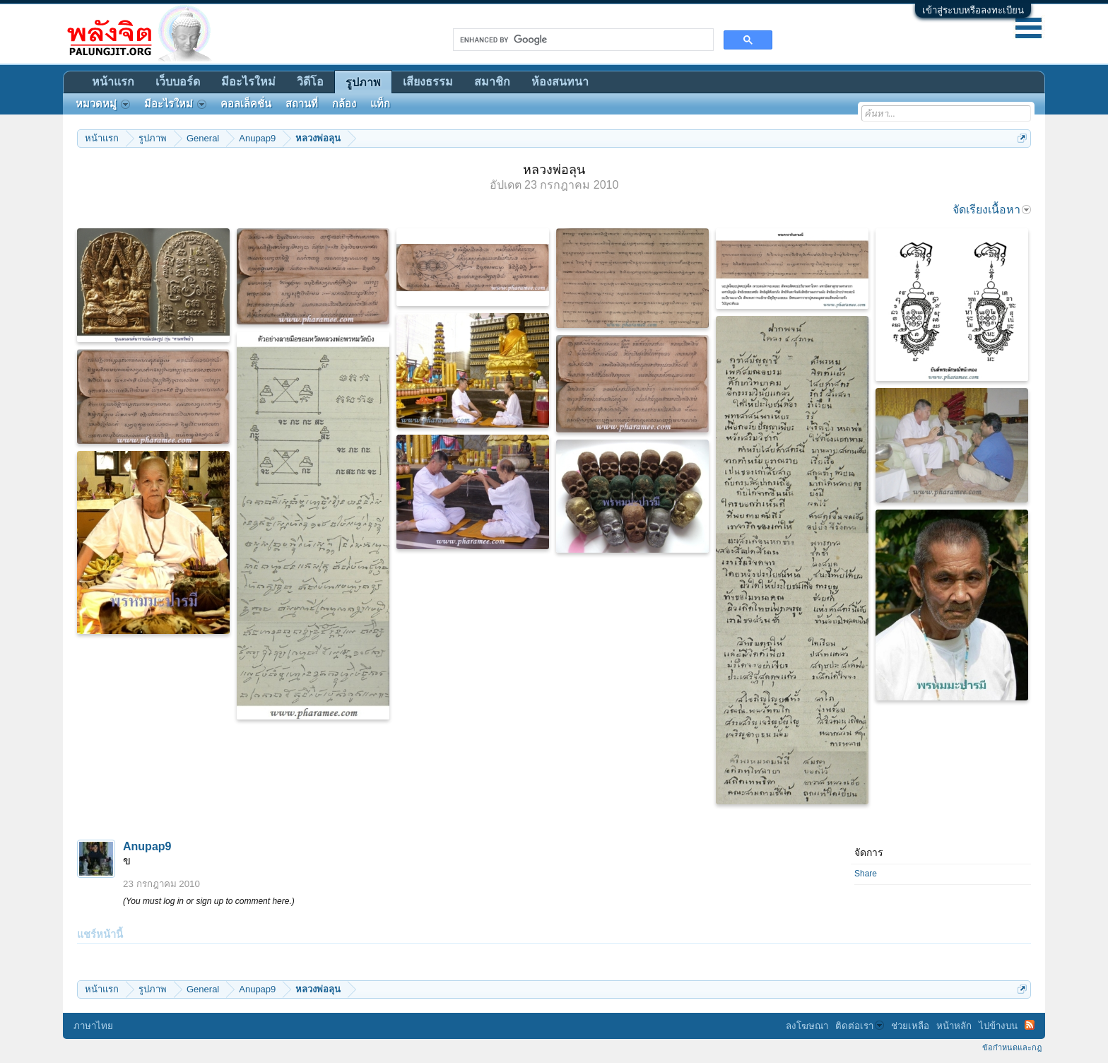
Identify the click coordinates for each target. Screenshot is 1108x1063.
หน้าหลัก (954, 1026)
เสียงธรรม (428, 82)
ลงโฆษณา (807, 1026)
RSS (1030, 1025)
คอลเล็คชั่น (245, 104)
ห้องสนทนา (560, 82)
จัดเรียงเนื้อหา (992, 210)
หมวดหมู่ (103, 104)
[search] (582, 39)
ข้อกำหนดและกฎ (1012, 1047)
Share (865, 874)
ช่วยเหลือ (910, 1026)
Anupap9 (147, 846)
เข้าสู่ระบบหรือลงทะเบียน (973, 10)
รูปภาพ (363, 82)
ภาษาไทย (93, 1026)
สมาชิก (492, 82)
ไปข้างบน (998, 1026)
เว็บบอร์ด (177, 82)
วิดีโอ (310, 82)
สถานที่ (301, 104)
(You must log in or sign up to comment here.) (209, 901)
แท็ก (380, 104)
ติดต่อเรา (859, 1026)
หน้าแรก (113, 82)
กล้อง (344, 104)
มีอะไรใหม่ (248, 82)
